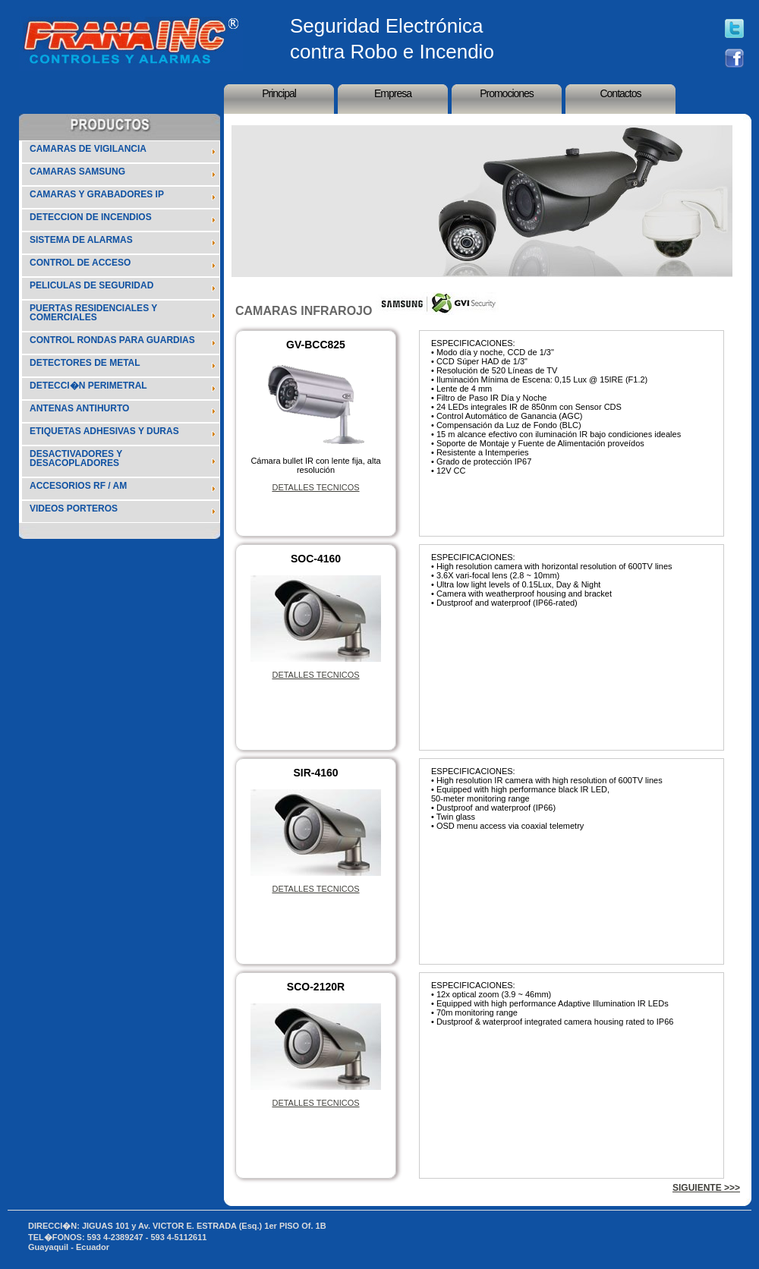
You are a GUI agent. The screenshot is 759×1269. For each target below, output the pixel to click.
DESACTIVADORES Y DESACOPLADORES (76, 458)
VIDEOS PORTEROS (74, 508)
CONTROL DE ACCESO (80, 262)
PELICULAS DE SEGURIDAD (91, 285)
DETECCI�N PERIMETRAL (88, 385)
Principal (279, 93)
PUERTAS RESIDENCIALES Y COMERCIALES (93, 313)
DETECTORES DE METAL (85, 362)
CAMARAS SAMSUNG (77, 171)
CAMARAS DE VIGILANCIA (88, 148)
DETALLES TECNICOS (315, 487)
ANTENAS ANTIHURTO (79, 408)
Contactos (620, 93)
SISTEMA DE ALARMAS (81, 240)
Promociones (507, 93)
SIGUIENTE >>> (706, 1187)
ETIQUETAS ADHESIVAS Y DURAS (104, 431)
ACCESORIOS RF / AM (78, 485)
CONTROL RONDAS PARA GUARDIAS (112, 340)
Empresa (392, 93)
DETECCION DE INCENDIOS (91, 217)
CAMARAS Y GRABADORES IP (97, 194)
